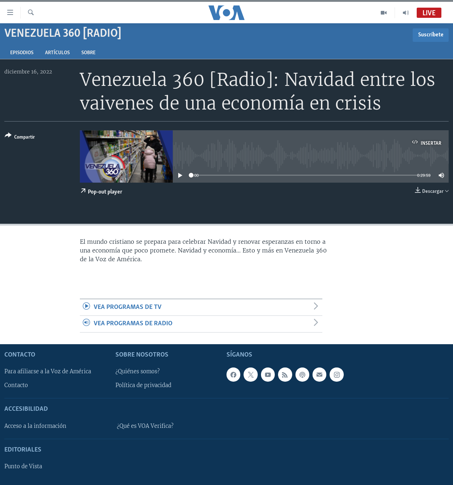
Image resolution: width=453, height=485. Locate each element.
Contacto (16, 385)
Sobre (88, 53)
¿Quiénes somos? (137, 371)
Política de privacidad (143, 385)
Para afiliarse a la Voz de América (47, 371)
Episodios (21, 53)
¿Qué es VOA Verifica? (145, 426)
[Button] (20, 137)
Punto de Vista (23, 466)
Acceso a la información (35, 426)
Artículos (57, 53)
